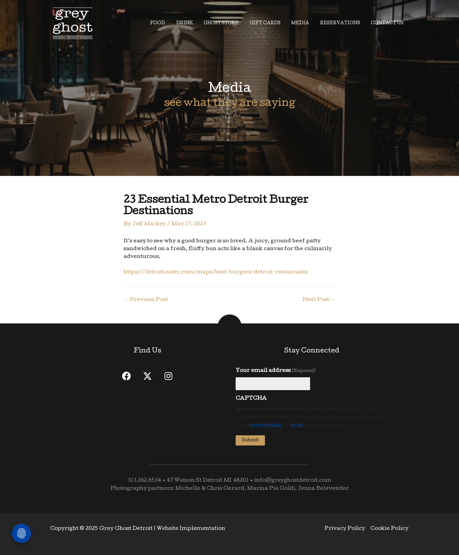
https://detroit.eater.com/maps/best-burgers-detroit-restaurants (217, 272)
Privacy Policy (345, 528)
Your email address (275, 371)
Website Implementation (191, 528)
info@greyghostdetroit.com (294, 480)
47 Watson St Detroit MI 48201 (207, 480)
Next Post (318, 300)
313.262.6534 (143, 480)
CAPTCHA (251, 398)
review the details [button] (265, 424)
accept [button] (296, 424)
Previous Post (146, 300)
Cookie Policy (390, 528)
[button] (126, 376)
